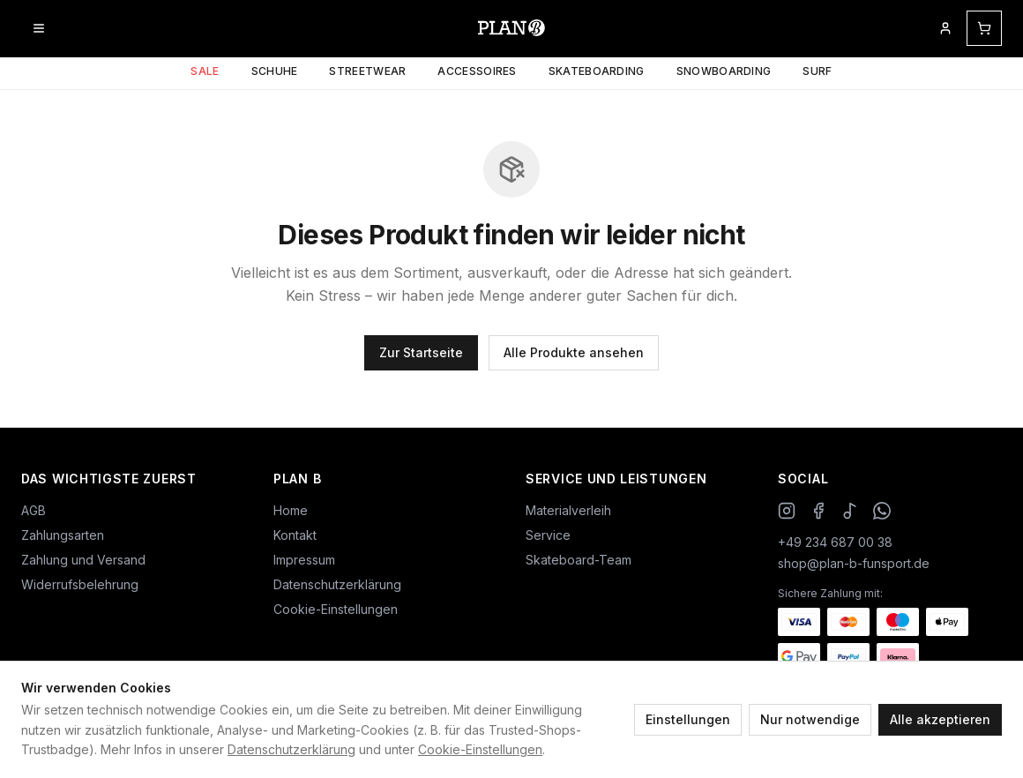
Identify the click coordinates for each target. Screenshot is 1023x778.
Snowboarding (724, 71)
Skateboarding (597, 71)
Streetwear (367, 71)
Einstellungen (688, 719)
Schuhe (274, 71)
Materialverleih (568, 510)
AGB (33, 510)
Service (548, 534)
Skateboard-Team (578, 559)
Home (290, 510)
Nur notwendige (810, 719)
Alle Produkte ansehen (574, 352)
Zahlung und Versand (83, 559)
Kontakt (295, 534)
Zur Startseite (421, 352)
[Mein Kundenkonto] (945, 28)
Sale (204, 71)
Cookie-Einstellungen (480, 749)
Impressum (304, 559)
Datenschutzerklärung (291, 749)
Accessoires (476, 71)
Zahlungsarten (62, 534)
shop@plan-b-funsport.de (854, 563)
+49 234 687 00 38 (835, 542)
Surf (817, 71)
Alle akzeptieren (940, 719)
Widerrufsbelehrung (79, 584)
